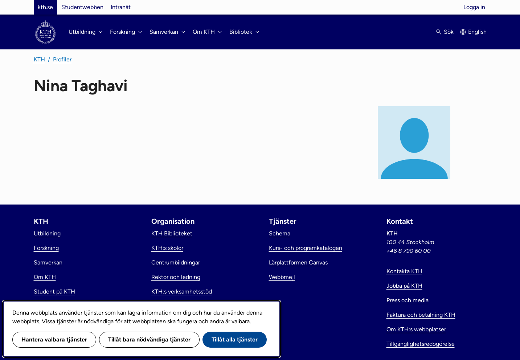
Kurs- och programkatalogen (305, 247)
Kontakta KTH (404, 271)
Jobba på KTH (404, 285)
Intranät (121, 7)
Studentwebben (82, 7)
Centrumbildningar (175, 262)
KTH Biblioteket (171, 233)
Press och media (407, 300)
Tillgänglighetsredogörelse (420, 343)
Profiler (62, 59)
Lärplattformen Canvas (298, 262)
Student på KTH (54, 291)
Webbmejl (282, 277)
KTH (39, 59)
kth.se (45, 7)
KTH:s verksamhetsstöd (181, 291)
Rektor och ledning (175, 277)
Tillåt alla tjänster (235, 339)
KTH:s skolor (167, 247)
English (477, 31)
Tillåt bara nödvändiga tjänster (149, 339)
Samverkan (48, 262)
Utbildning (47, 233)
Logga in (474, 7)
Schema (279, 233)
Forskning (46, 247)
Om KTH (45, 277)
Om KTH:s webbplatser (416, 329)
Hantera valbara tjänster (54, 339)
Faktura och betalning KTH (420, 314)
